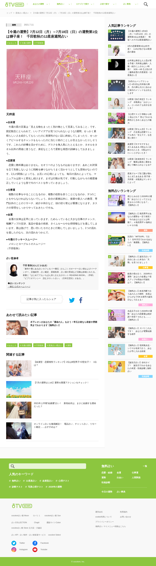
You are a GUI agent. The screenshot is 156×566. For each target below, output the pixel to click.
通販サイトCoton (54, 522)
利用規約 (123, 512)
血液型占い (47, 481)
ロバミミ (36, 516)
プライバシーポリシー (104, 522)
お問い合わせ (125, 517)
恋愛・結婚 (106, 472)
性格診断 (105, 482)
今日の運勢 (106, 491)
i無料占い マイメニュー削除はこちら (110, 526)
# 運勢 (68, 345)
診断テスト (17, 487)
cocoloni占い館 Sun (53, 516)
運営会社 (99, 512)
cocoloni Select (54, 535)
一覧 (145, 466)
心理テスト (64, 481)
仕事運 (135, 472)
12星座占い (31, 481)
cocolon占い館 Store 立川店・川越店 (26, 528)
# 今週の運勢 (25, 43)
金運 (119, 472)
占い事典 (121, 491)
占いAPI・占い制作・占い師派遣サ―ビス (28, 535)
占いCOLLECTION (19, 522)
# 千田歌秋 (38, 43)
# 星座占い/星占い (54, 345)
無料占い (16, 481)
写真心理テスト (35, 487)
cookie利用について (103, 517)
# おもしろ (11, 43)
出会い (120, 477)
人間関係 (136, 477)
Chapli (36, 522)
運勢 (14, 25)
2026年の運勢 (55, 487)
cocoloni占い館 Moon (20, 516)
